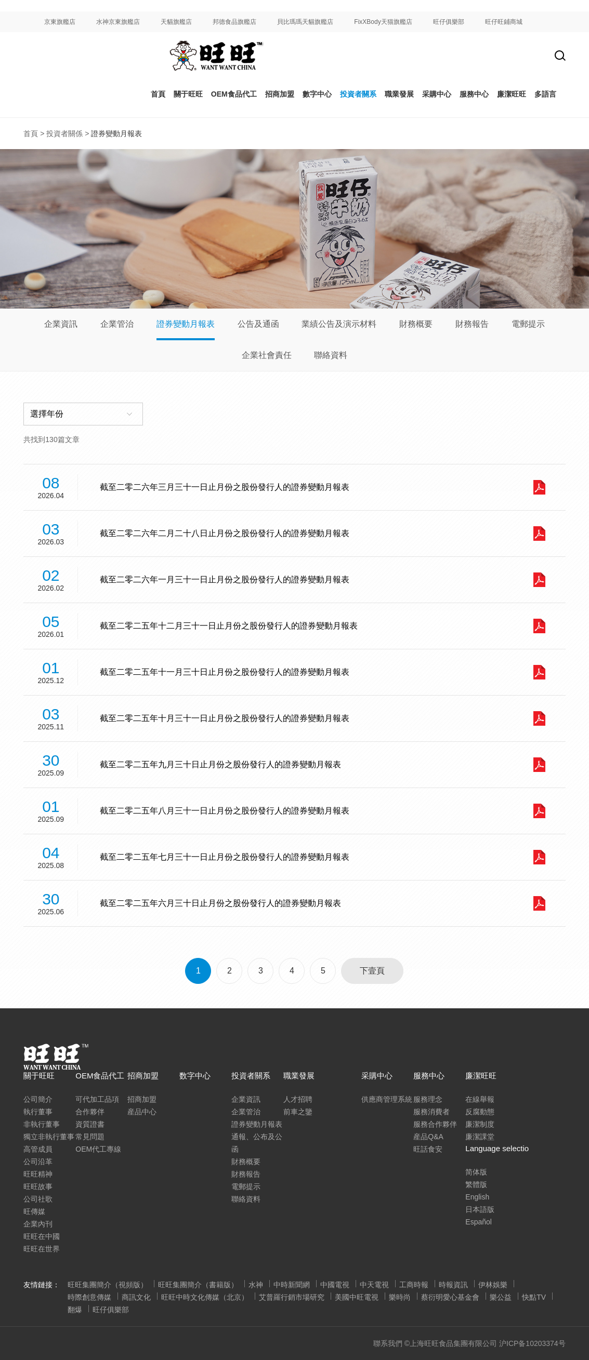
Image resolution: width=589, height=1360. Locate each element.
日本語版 (479, 1209)
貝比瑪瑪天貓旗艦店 (305, 21)
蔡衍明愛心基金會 (450, 1297)
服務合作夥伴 (435, 1124)
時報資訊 (453, 1285)
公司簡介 (38, 1099)
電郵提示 (528, 323)
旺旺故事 (38, 1186)
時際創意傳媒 (89, 1297)
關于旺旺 (188, 94)
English (477, 1197)
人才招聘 (297, 1099)
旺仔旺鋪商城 (503, 21)
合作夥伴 (89, 1112)
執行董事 (38, 1112)
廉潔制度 (479, 1124)
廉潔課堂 (479, 1136)
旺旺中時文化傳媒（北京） (204, 1297)
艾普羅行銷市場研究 (291, 1297)
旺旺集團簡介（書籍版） (198, 1285)
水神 (255, 1285)
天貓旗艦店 (176, 21)
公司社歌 (38, 1199)
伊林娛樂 (492, 1285)
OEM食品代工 (234, 94)
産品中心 (141, 1112)
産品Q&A (428, 1136)
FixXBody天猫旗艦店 (383, 21)
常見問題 (89, 1136)
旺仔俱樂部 (448, 21)
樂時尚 (400, 1297)
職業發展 (399, 94)
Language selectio (497, 1148)
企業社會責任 (267, 355)
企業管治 (117, 323)
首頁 (158, 94)
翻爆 (75, 1309)
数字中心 (195, 1075)
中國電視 (334, 1285)
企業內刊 (38, 1224)
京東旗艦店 (59, 21)
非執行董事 (41, 1124)
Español (478, 1222)
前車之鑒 (297, 1112)
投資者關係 (64, 133)
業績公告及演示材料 (339, 323)
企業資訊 (60, 323)
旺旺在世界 (41, 1249)
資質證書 (89, 1124)
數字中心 (317, 94)
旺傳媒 (34, 1211)
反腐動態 (479, 1112)
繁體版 (476, 1184)
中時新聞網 (291, 1285)
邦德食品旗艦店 (234, 21)
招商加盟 (279, 94)
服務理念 (427, 1099)
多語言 (545, 94)
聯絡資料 (330, 355)
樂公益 (501, 1297)
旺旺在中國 (41, 1236)
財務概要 (416, 323)
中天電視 (374, 1285)
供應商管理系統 (386, 1099)
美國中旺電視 (356, 1297)
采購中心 (376, 1075)
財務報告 (472, 323)
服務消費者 (431, 1112)
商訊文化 (136, 1297)
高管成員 (38, 1149)
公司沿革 (38, 1161)
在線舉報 (479, 1099)
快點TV (534, 1297)
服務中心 (474, 94)
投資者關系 (358, 94)
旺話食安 (427, 1149)
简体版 (476, 1172)
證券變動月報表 (185, 323)
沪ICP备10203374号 (532, 1343)
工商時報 (413, 1285)
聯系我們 (387, 1343)
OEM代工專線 (98, 1149)
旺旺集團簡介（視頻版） (108, 1285)
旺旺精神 (38, 1174)
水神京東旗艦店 (118, 21)
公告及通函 (258, 323)
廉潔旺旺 (511, 94)
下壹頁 (372, 970)
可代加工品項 (97, 1099)
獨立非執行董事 (48, 1136)
